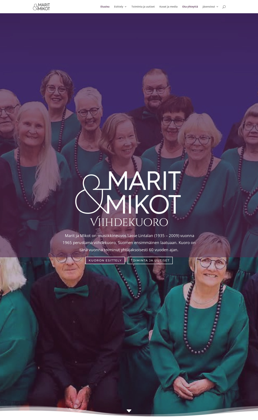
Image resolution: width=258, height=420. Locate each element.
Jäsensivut (209, 6)
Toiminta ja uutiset (143, 6)
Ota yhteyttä (190, 6)
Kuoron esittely (105, 260)
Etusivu (105, 6)
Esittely (118, 6)
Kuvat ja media (168, 6)
